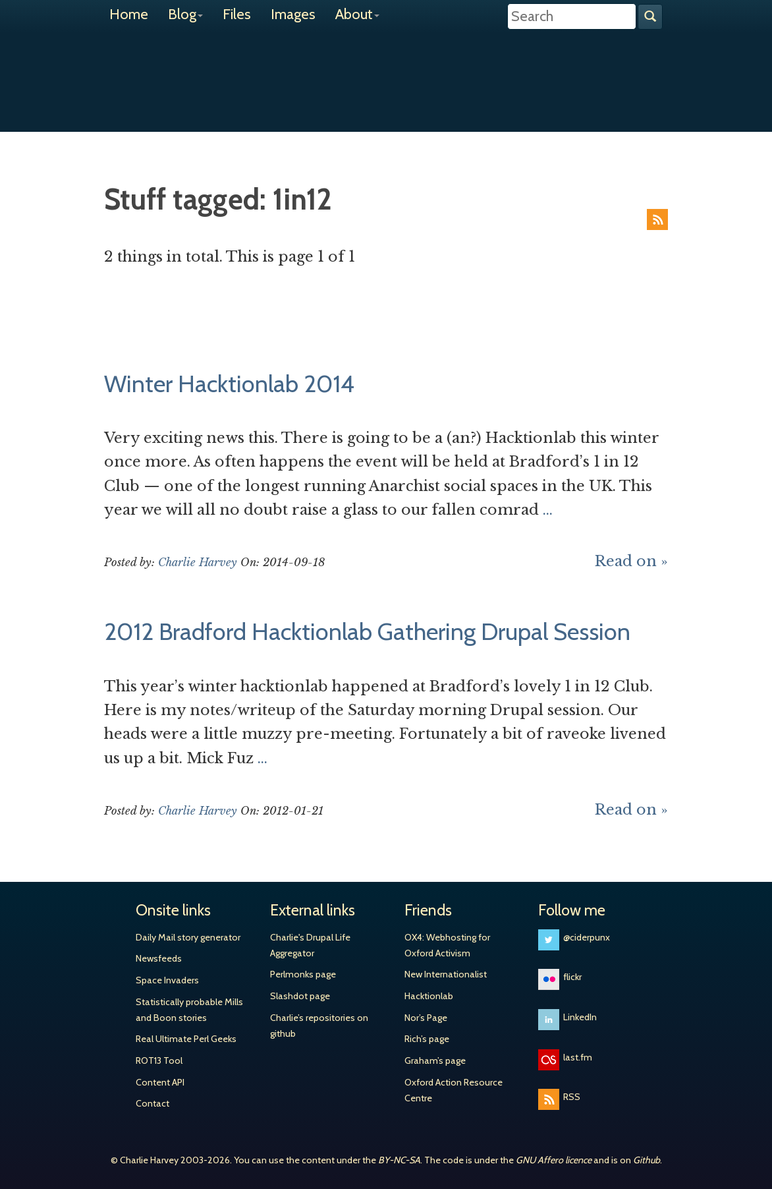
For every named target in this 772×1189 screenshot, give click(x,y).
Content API (160, 1082)
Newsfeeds (159, 958)
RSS (657, 219)
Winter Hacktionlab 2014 (229, 383)
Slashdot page (300, 996)
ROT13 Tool (159, 1060)
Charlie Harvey (386, 70)
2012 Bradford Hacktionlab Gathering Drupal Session (367, 631)
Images (293, 14)
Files (237, 14)
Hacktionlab (428, 996)
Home (128, 14)
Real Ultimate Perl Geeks (186, 1039)
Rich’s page (426, 1039)
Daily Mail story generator (188, 937)
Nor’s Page (425, 1018)
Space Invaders (167, 980)
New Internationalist (445, 974)
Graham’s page (435, 1060)
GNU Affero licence (554, 1160)
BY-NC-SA (399, 1160)
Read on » (631, 561)
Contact (152, 1103)
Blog (185, 14)
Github (646, 1160)
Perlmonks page (303, 974)
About (357, 14)
